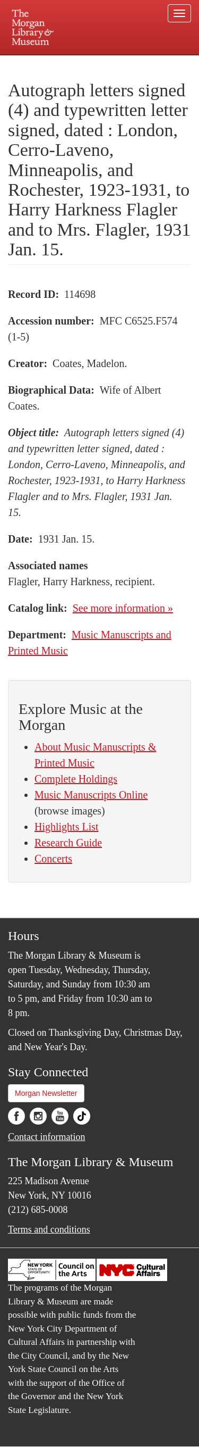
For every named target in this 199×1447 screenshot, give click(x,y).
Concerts (53, 858)
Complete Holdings (75, 779)
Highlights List (66, 827)
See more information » (123, 608)
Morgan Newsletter (46, 1093)
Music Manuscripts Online (91, 795)
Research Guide (68, 843)
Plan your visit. (28, 62)
